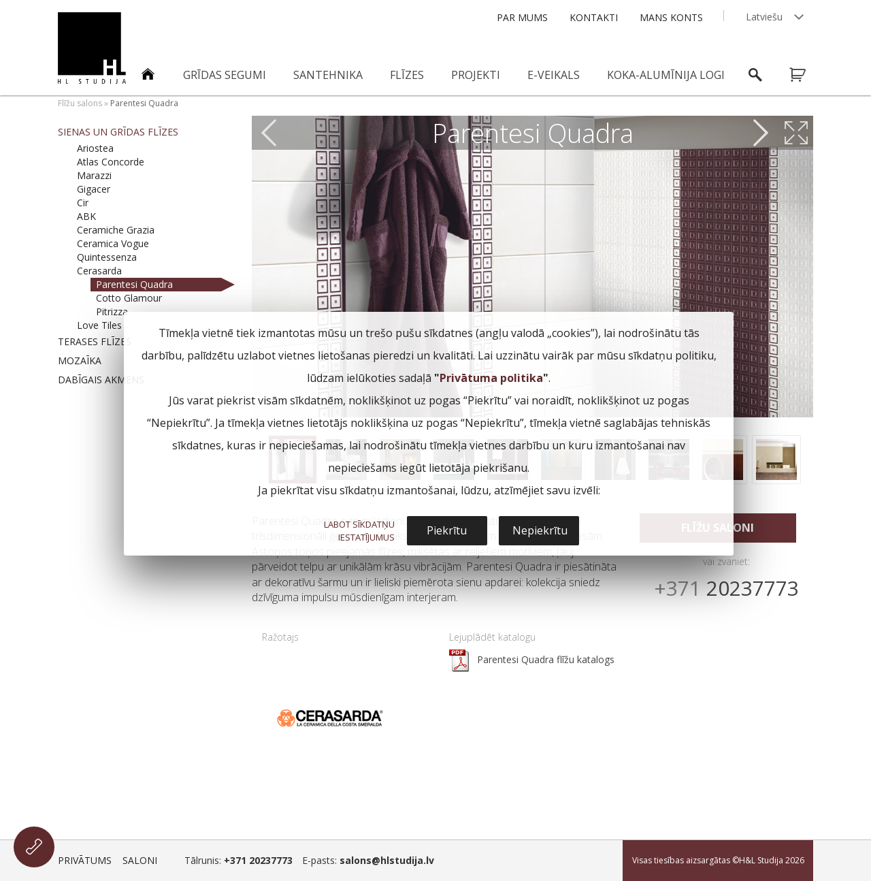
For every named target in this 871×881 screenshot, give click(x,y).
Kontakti (594, 17)
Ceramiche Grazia (115, 229)
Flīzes (407, 74)
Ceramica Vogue (113, 243)
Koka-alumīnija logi (666, 74)
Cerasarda (99, 270)
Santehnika (328, 74)
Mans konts (671, 17)
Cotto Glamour (129, 297)
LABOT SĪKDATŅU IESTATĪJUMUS (359, 530)
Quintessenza (107, 257)
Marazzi (94, 175)
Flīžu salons (80, 103)
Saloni (139, 860)
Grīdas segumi (224, 74)
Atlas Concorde (110, 161)
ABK (86, 216)
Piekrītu (447, 530)
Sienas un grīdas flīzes (118, 131)
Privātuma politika (491, 377)
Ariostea (95, 148)
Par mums (522, 17)
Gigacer (93, 188)
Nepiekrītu (540, 530)
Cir (82, 202)
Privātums (85, 860)
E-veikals (553, 74)
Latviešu (764, 16)
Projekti (475, 74)
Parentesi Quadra (134, 284)
